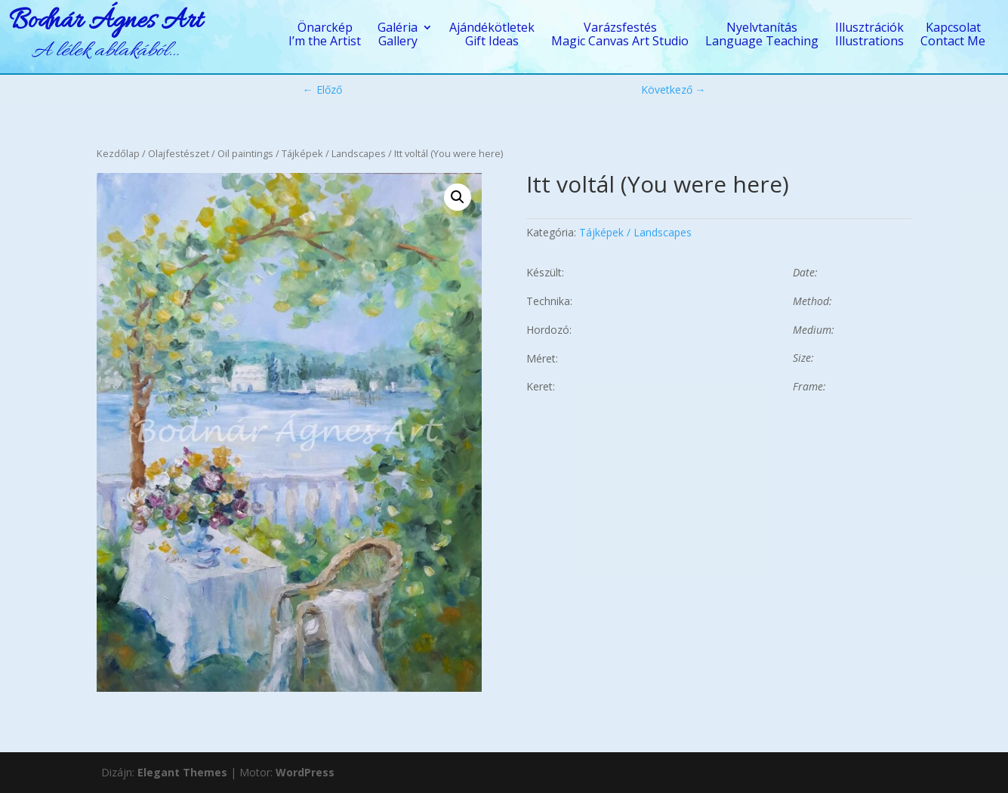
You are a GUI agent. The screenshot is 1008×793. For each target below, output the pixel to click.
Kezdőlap (118, 153)
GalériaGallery (398, 35)
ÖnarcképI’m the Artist (324, 35)
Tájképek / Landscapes (334, 153)
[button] (457, 197)
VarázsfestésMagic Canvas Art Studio (620, 35)
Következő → (673, 89)
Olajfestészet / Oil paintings (210, 153)
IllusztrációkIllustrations (869, 35)
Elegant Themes (182, 772)
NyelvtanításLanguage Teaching (761, 35)
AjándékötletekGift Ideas (492, 35)
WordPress (305, 772)
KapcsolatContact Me (952, 35)
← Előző (322, 89)
